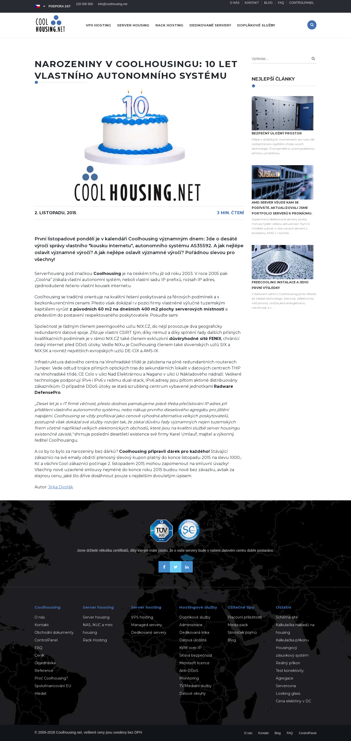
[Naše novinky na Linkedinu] (187, 571)
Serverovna (286, 686)
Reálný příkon (288, 663)
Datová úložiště (192, 640)
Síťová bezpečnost (195, 655)
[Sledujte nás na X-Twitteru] (175, 571)
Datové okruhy (192, 693)
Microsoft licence (194, 663)
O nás (234, 6)
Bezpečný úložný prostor (277, 133)
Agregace (284, 678)
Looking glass (288, 693)
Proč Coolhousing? (51, 678)
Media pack (238, 625)
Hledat (40, 693)
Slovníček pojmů (242, 632)
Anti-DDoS (188, 670)
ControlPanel (301, 6)
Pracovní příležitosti (245, 617)
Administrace (190, 625)
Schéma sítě (287, 617)
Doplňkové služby (256, 25)
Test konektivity (290, 670)
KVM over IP (190, 647)
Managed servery (146, 625)
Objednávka (45, 663)
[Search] (313, 58)
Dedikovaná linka (194, 632)
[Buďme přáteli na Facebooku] (164, 571)
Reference (44, 670)
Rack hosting (169, 25)
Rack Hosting (95, 640)
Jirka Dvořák (60, 487)
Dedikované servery (210, 25)
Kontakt (252, 6)
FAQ (281, 6)
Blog (268, 6)
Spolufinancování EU (53, 686)
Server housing (133, 25)
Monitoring (189, 678)
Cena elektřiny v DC (293, 701)
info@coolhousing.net (112, 6)
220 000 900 (84, 6)
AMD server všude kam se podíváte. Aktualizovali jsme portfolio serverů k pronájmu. (282, 207)
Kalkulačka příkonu (292, 640)
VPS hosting (98, 25)
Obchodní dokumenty (54, 632)
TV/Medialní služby (195, 686)
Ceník (39, 655)
